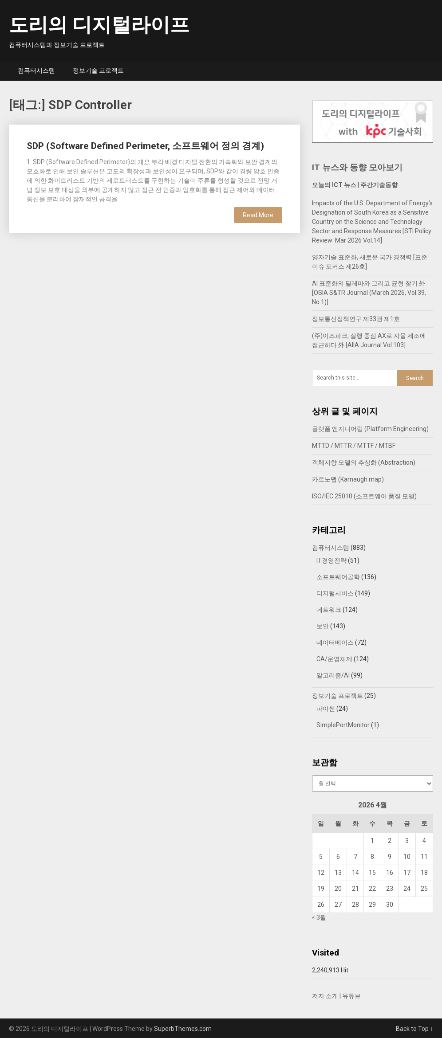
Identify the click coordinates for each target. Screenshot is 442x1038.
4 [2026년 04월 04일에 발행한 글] (424, 840)
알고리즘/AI (333, 675)
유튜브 (351, 995)
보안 (322, 626)
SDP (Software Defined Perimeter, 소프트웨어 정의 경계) (145, 146)
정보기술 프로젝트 (98, 70)
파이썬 (325, 708)
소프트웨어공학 (338, 576)
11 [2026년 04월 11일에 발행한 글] (424, 856)
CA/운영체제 (334, 658)
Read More (258, 215)
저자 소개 (325, 995)
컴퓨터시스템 (36, 70)
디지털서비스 (335, 593)
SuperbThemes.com (183, 1028)
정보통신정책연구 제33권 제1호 (356, 318)
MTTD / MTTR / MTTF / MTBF (353, 445)
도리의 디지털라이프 (99, 24)
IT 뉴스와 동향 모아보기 (357, 167)
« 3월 (319, 917)
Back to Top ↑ (414, 1028)
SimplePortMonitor (343, 725)
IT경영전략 (331, 560)
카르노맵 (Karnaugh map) (348, 479)
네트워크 (328, 609)
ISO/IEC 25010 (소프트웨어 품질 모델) (364, 496)
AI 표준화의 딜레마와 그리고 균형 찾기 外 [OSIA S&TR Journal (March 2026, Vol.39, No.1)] (369, 293)
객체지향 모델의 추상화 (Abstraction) (363, 462)
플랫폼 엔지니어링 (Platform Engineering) (370, 428)
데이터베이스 (335, 642)
